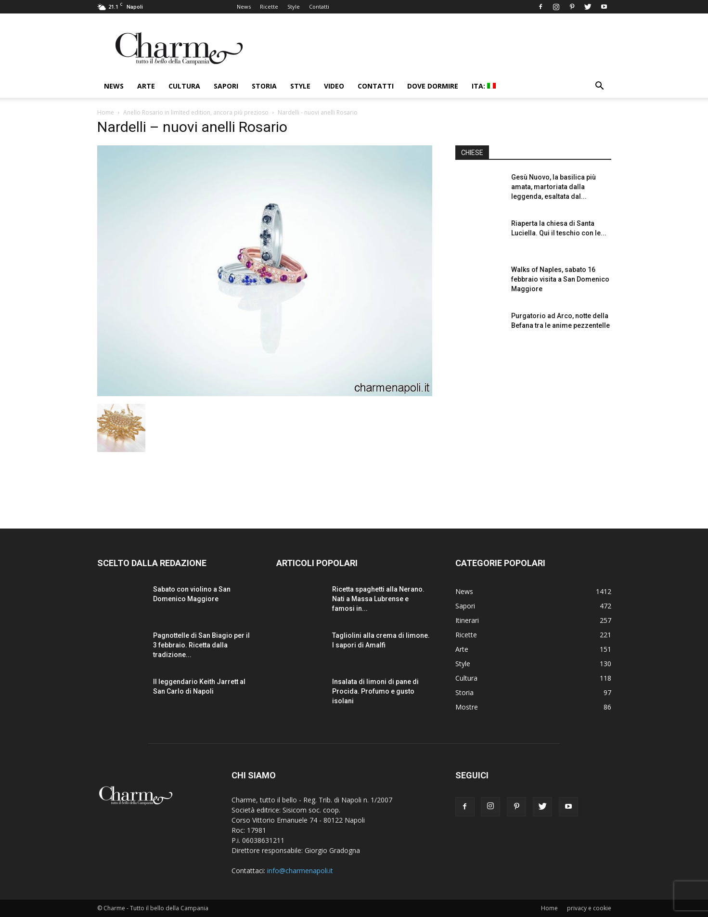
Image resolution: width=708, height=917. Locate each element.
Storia (264, 85)
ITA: (484, 85)
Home (105, 112)
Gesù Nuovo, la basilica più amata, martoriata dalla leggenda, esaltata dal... (553, 186)
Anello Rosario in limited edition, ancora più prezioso (196, 112)
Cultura (184, 85)
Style (293, 6)
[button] (599, 86)
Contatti (319, 6)
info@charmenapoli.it (300, 870)
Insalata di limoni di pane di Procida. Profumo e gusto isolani (375, 691)
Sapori (226, 85)
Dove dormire (432, 85)
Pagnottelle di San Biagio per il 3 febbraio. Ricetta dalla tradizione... (201, 645)
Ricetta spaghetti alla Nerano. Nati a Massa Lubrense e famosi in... (378, 598)
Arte (146, 85)
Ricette (269, 6)
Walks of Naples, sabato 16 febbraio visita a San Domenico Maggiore (560, 279)
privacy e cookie (589, 908)
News (244, 6)
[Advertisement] (533, 428)
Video (334, 85)
